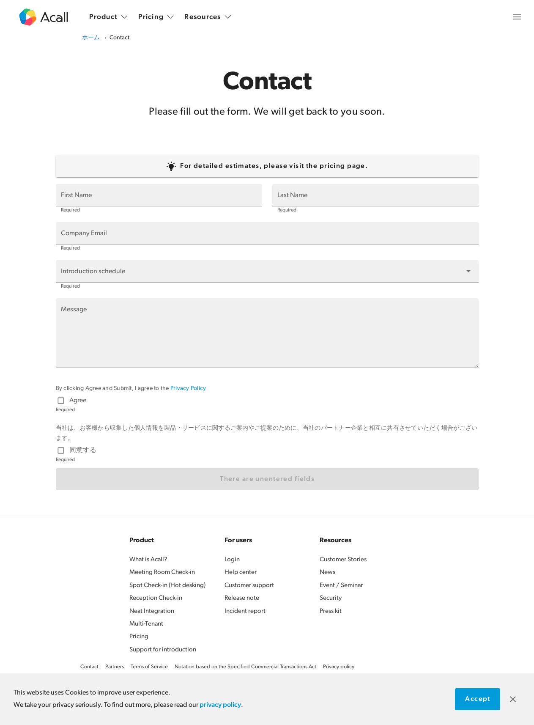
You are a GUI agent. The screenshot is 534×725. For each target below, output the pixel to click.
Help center (241, 572)
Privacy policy (338, 667)
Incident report (245, 611)
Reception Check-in (155, 598)
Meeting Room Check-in (162, 572)
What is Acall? (148, 560)
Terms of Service (149, 667)
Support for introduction (162, 650)
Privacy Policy (188, 388)
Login (232, 560)
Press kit (331, 611)
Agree (77, 400)
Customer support (249, 585)
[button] (267, 271)
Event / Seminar (341, 585)
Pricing (138, 637)
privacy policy (220, 705)
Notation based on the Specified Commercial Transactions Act (245, 667)
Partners (114, 667)
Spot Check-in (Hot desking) (167, 585)
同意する (82, 450)
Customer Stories (343, 560)
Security (331, 598)
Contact (89, 667)
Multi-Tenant (146, 624)
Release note (242, 598)
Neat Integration (151, 611)
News (327, 572)
